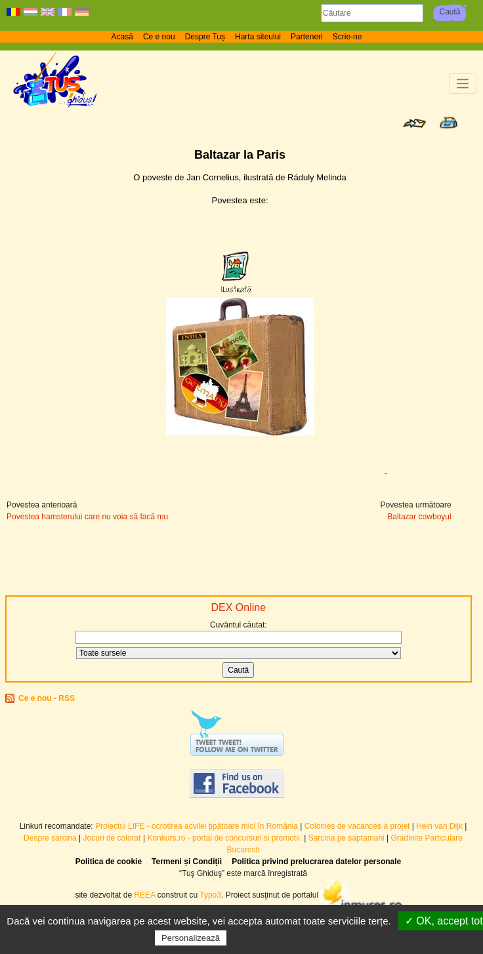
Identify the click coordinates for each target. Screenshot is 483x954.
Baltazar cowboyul (419, 516)
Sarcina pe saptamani (346, 838)
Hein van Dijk (439, 826)
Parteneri (307, 36)
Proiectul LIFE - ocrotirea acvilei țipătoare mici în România (196, 826)
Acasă (122, 36)
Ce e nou (159, 36)
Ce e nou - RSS (46, 698)
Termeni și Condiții (187, 861)
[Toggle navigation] (463, 83)
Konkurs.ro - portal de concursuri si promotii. (224, 838)
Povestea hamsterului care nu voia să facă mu (87, 516)
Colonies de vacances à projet (357, 826)
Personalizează (190, 938)
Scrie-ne (347, 36)
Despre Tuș (205, 36)
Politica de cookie (108, 861)
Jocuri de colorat (113, 838)
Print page (448, 123)
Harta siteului (258, 36)
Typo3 (210, 895)
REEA (144, 895)
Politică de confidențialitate (287, 937)
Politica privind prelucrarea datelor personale (316, 861)
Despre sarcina (50, 838)
